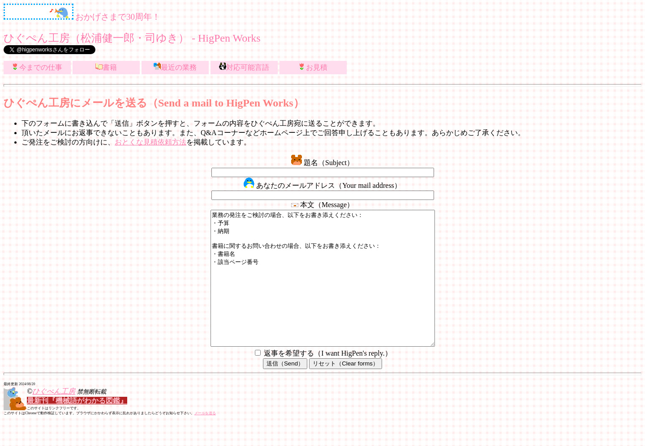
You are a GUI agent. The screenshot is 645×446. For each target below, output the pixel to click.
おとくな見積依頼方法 (150, 142)
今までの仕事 (37, 67)
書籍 (106, 67)
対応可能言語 (244, 67)
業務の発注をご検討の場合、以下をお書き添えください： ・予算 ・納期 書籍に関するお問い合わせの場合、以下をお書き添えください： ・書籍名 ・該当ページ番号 (322, 292)
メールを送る (205, 440)
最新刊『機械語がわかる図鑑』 (77, 427)
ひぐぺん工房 (53, 418)
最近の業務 (175, 67)
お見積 (313, 67)
